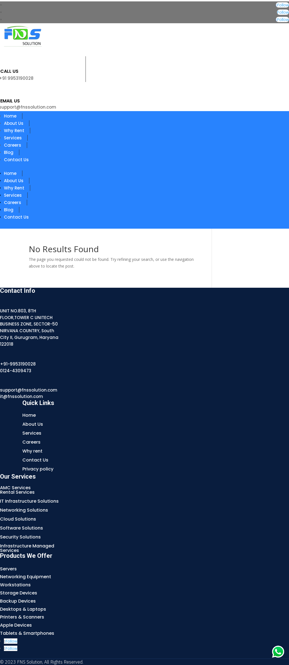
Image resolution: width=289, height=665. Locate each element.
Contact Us (16, 160)
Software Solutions (21, 528)
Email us (10, 101)
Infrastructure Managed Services (27, 548)
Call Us (9, 71)
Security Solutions (20, 537)
